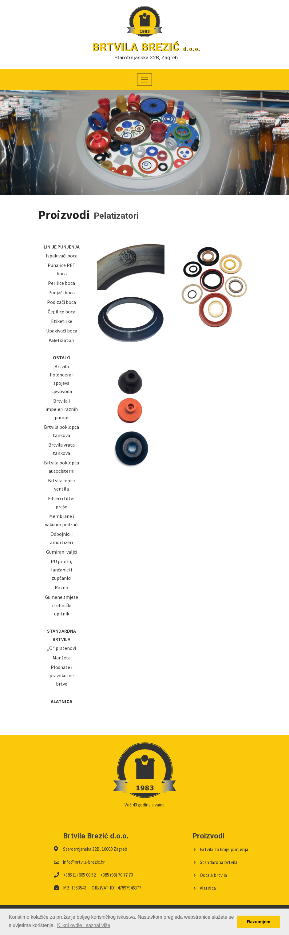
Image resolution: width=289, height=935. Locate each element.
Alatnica (205, 888)
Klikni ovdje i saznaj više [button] (83, 925)
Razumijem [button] (258, 921)
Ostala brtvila (210, 875)
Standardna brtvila (216, 862)
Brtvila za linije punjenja (221, 849)
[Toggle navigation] (144, 80)
